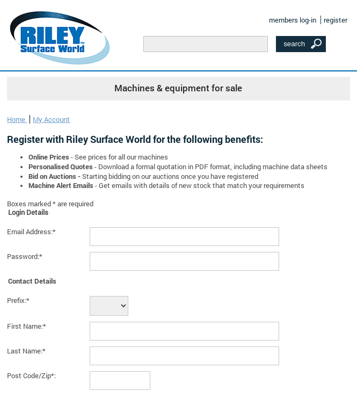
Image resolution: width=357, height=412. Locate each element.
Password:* (24, 256)
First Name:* (26, 326)
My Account (51, 119)
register (335, 20)
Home (17, 119)
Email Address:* (31, 231)
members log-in (292, 20)
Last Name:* (26, 350)
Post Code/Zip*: (31, 375)
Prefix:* (18, 300)
